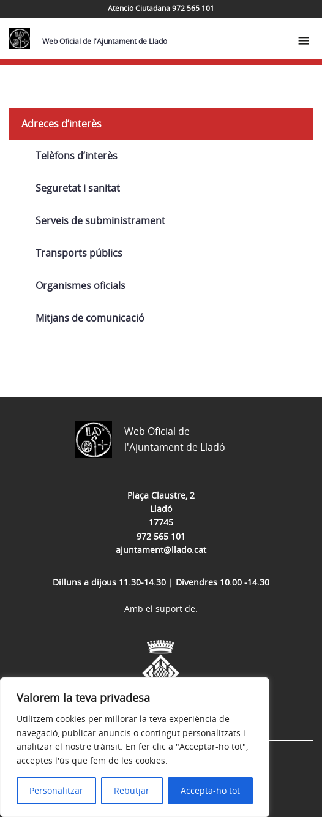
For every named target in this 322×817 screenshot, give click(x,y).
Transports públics (79, 253)
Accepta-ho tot (210, 790)
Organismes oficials (80, 285)
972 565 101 (161, 536)
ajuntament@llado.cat (161, 549)
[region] (134, 747)
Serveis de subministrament (100, 220)
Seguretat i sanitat (78, 188)
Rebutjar (131, 790)
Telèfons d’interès (77, 155)
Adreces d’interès (61, 123)
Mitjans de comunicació (90, 318)
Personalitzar (56, 790)
